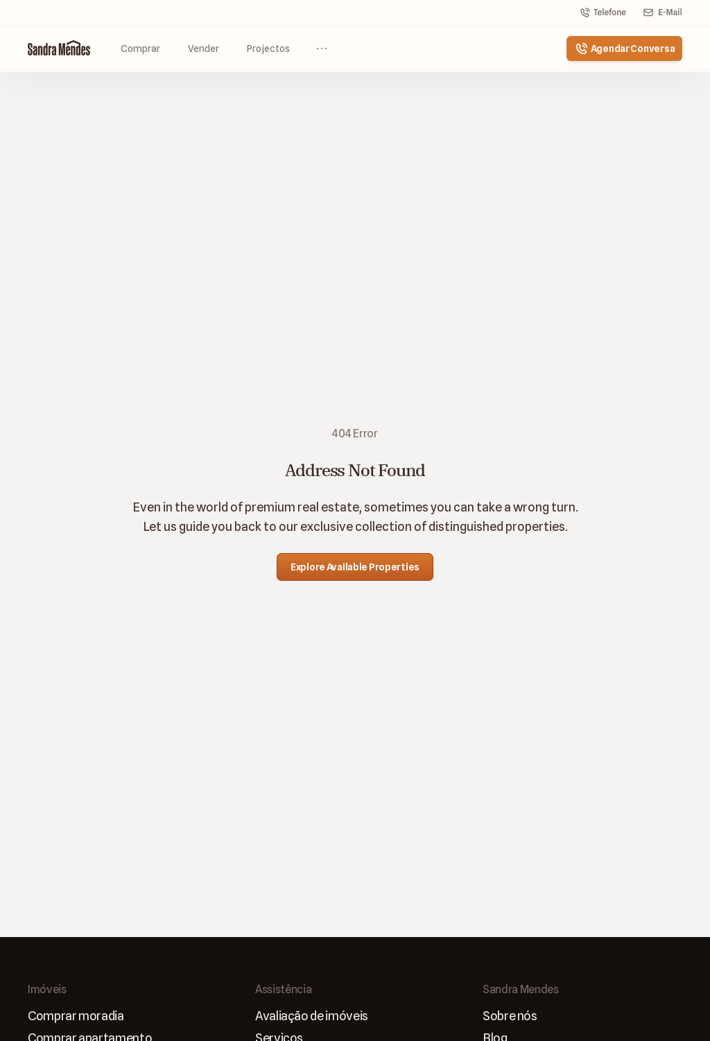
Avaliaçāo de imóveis (311, 1015)
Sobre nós (510, 1015)
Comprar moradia (76, 1015)
